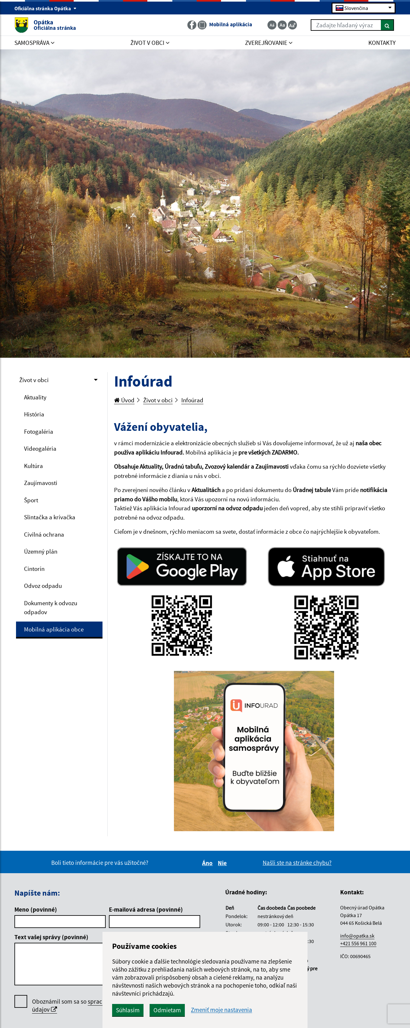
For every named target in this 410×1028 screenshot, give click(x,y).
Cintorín (34, 569)
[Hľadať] (387, 25)
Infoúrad (192, 400)
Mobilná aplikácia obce (54, 629)
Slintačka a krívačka (49, 517)
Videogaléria (40, 448)
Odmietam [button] (167, 1010)
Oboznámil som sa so (89, 1006)
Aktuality (35, 397)
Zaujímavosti (40, 483)
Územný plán (40, 551)
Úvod (124, 400)
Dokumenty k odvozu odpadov (50, 607)
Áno (208, 863)
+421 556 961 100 (358, 943)
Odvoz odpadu (43, 585)
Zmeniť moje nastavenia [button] (221, 1010)
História (34, 414)
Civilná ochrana (44, 534)
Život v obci (34, 380)
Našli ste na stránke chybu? (297, 862)
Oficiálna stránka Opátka (45, 8)
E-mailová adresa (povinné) (146, 909)
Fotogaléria (38, 431)
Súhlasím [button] (128, 1010)
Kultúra (33, 466)
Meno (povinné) (35, 909)
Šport (31, 500)
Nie (223, 863)
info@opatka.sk (357, 935)
